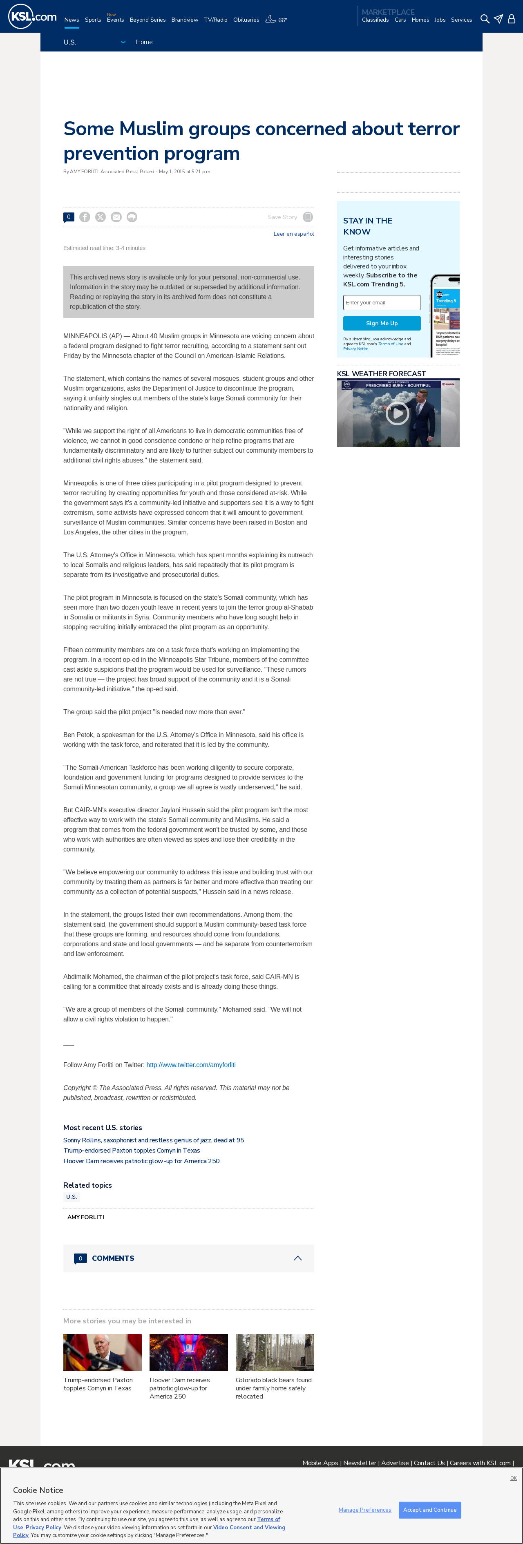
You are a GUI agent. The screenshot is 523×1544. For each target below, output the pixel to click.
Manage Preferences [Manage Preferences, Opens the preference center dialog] (365, 1509)
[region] (261, 1505)
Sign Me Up (382, 323)
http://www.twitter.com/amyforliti (191, 1064)
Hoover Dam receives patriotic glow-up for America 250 (141, 1161)
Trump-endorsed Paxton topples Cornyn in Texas (131, 1150)
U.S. (71, 1196)
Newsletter (359, 1463)
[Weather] (279, 23)
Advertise (395, 1463)
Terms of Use (390, 343)
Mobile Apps (320, 1463)
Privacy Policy (43, 1527)
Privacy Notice (355, 348)
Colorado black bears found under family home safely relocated (274, 1388)
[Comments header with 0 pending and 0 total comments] (188, 1258)
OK (513, 1478)
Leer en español (294, 234)
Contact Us (429, 1463)
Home (144, 42)
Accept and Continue (430, 1509)
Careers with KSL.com (480, 1463)
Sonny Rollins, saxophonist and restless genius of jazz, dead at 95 (153, 1140)
